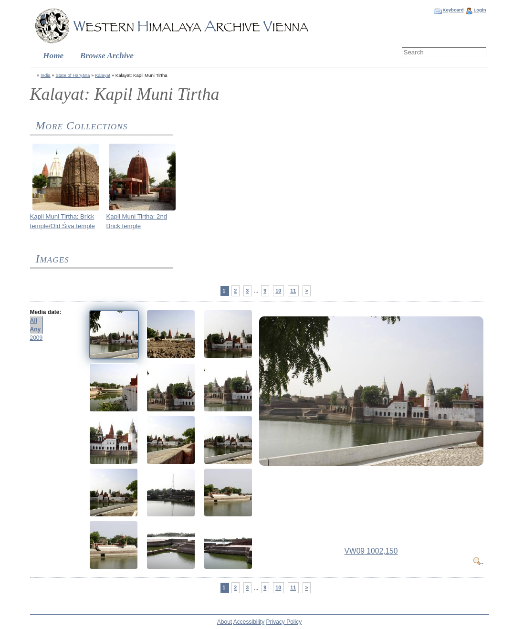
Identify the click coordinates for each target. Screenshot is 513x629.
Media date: (46, 312)
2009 (36, 338)
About (224, 622)
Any (35, 329)
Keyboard (452, 9)
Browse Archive (107, 55)
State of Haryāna (72, 75)
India (46, 75)
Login (479, 9)
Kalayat (102, 75)
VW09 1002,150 (371, 551)
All (33, 320)
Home (53, 55)
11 (293, 291)
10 (278, 291)
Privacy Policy (284, 622)
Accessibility (248, 622)
